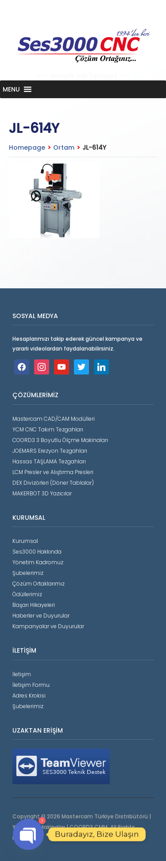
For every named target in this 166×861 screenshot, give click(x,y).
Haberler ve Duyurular (40, 615)
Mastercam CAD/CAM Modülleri (53, 419)
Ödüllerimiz (27, 594)
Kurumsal (25, 541)
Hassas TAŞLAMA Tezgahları (49, 461)
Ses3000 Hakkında (37, 551)
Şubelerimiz (27, 573)
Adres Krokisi (29, 695)
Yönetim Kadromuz (37, 562)
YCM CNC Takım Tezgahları (47, 429)
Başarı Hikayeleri (33, 605)
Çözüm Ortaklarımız (38, 583)
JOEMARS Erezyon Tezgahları (49, 450)
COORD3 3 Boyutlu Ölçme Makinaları (60, 440)
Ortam (63, 147)
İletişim (21, 674)
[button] (11, 89)
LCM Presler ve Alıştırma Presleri (52, 472)
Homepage (27, 147)
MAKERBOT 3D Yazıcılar (42, 493)
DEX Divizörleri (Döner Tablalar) (53, 482)
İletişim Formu (31, 685)
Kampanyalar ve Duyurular (48, 626)
